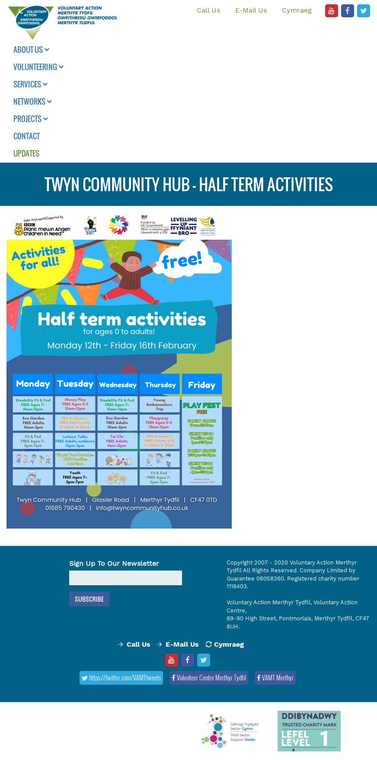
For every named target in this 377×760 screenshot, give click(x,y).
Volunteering (38, 66)
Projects (30, 118)
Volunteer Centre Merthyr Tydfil (209, 677)
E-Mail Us (251, 10)
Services (30, 84)
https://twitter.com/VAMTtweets (121, 677)
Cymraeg (297, 10)
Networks (32, 101)
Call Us (208, 10)
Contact (26, 136)
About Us (31, 49)
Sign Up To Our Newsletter (114, 563)
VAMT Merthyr (275, 677)
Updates (26, 153)
